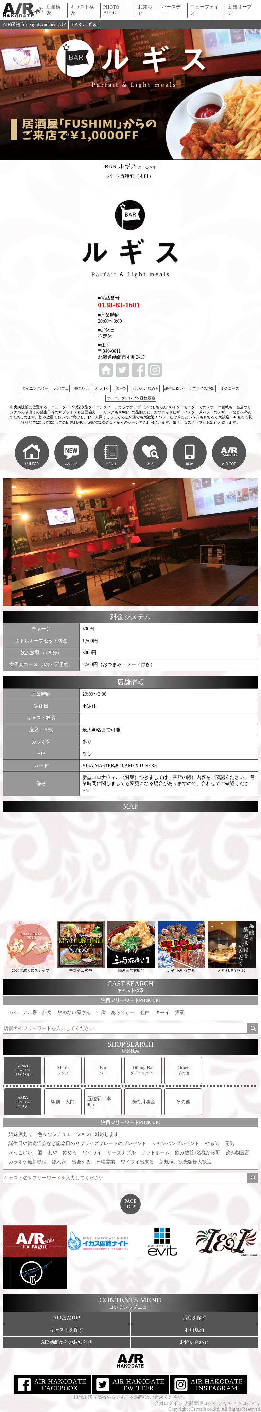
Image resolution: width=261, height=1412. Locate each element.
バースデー (171, 10)
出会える (81, 1161)
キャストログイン (242, 1403)
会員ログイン (168, 1403)
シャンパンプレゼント (175, 1143)
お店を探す (194, 1317)
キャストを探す (66, 1330)
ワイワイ (92, 1152)
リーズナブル (121, 1152)
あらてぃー (123, 1012)
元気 (229, 1143)
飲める (70, 1152)
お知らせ (145, 10)
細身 (47, 1012)
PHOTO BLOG (111, 10)
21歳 (101, 1012)
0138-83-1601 (119, 305)
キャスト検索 (82, 10)
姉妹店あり (20, 1134)
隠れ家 (59, 1161)
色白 (145, 1012)
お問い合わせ (194, 1342)
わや (52, 1152)
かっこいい (20, 1152)
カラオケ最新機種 (27, 1161)
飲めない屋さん (74, 1012)
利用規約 (194, 1330)
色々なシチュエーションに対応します (78, 1134)
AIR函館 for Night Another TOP (34, 24)
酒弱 (180, 1012)
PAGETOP (130, 1204)
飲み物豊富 (237, 1152)
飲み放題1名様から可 (197, 1152)
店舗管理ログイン (203, 1403)
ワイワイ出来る (137, 1161)
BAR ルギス (84, 24)
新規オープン (240, 10)
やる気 (212, 1143)
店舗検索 (53, 10)
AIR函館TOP (66, 1317)
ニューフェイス (204, 10)
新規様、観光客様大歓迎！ (187, 1161)
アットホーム (155, 1152)
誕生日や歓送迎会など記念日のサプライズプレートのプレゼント (77, 1143)
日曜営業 (105, 1161)
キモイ (162, 1012)
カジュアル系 (22, 1012)
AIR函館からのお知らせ (66, 1342)
